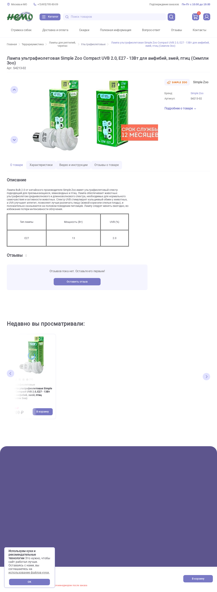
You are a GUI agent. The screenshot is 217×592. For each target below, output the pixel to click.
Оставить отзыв (77, 281)
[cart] (195, 17)
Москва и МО (19, 4)
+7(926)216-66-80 (198, 519)
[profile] (206, 17)
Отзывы (176, 30)
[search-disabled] (70, 16)
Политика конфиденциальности (191, 548)
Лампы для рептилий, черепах (64, 44)
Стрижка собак (21, 30)
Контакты (199, 30)
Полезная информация (115, 30)
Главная (13, 44)
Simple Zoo (197, 93)
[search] (170, 17)
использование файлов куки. (29, 572)
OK (29, 582)
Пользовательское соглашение (191, 543)
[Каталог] (51, 17)
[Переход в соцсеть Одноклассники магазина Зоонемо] (193, 535)
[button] (14, 90)
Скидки (84, 30)
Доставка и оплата (55, 30)
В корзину (198, 578)
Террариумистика (34, 44)
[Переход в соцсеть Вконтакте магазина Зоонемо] (182, 535)
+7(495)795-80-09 (47, 4)
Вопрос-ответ (151, 30)
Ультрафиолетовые (94, 44)
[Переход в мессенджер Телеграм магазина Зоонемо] (204, 535)
